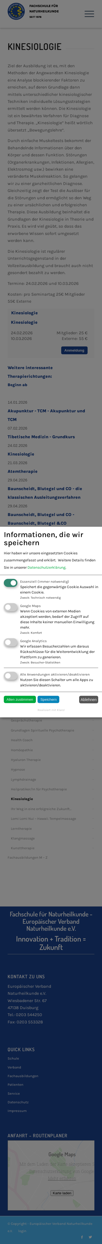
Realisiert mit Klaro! (51, 710)
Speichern (48, 699)
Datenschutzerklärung (46, 567)
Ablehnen (89, 699)
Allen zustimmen (20, 699)
